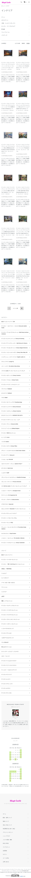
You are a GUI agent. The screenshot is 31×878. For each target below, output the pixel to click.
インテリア (3, 591)
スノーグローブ (4, 577)
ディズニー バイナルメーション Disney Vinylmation (13, 542)
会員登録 (5, 850)
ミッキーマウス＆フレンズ (7, 628)
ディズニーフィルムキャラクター (9, 660)
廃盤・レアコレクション (6, 600)
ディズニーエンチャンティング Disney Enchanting (12, 338)
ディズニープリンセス (6, 633)
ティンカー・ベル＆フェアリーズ (9, 669)
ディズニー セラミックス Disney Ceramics (11, 375)
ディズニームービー (5, 679)
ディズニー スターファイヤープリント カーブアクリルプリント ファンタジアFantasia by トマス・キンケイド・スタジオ (23, 148)
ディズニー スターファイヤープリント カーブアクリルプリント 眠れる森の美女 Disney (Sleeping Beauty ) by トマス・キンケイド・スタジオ (23, 191)
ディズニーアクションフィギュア (9, 513)
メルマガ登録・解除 (7, 839)
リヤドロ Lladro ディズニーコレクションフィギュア (13, 370)
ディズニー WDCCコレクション (8, 433)
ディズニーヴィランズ (6, 674)
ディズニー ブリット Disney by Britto (9, 424)
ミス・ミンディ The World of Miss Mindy (10, 366)
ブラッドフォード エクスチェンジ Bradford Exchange (13, 477)
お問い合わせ (6, 861)
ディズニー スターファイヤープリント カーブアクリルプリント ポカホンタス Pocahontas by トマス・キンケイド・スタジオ (23, 66)
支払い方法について (7, 825)
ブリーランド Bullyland (6, 388)
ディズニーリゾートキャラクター (9, 665)
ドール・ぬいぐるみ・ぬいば (7, 582)
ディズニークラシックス (6, 683)
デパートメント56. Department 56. (9, 495)
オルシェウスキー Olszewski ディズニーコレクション (13, 508)
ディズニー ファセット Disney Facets (9, 380)
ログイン (5, 854)
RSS (4, 843)
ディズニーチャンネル (6, 692)
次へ (22, 308)
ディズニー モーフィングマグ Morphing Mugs (11, 402)
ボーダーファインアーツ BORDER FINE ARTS (12, 415)
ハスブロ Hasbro (5, 441)
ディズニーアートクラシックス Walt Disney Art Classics (14, 343)
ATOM (7, 843)
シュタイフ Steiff (5, 472)
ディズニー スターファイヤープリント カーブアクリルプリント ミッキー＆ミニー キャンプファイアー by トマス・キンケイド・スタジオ (8, 66)
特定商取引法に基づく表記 (9, 828)
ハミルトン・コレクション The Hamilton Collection (12, 538)
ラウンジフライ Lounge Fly (7, 361)
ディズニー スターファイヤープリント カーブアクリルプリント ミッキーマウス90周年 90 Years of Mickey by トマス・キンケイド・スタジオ (8, 107)
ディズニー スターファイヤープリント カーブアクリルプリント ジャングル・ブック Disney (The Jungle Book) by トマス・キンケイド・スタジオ (23, 232)
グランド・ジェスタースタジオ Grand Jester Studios (13, 450)
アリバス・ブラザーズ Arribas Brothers (10, 499)
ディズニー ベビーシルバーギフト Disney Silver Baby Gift (14, 352)
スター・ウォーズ (5, 656)
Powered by (15, 875)
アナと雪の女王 (4, 642)
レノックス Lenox (5, 437)
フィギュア (3, 573)
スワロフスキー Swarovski (7, 504)
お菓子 (2, 596)
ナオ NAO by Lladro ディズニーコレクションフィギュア (14, 486)
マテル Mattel (4, 397)
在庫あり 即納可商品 (6, 568)
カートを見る (6, 858)
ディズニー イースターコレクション (9, 559)
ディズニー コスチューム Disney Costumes (11, 411)
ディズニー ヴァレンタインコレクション (10, 619)
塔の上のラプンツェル (6, 646)
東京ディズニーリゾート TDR (8, 321)
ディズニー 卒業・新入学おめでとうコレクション (13, 564)
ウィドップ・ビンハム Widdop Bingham (10, 428)
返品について (6, 821)
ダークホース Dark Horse (7, 468)
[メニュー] (29, 2)
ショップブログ (6, 836)
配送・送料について (7, 817)
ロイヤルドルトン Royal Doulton (8, 533)
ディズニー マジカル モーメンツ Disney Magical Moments (14, 347)
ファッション (4, 587)
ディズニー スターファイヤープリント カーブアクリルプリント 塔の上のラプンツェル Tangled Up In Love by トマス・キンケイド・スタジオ (23, 107)
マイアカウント (6, 847)
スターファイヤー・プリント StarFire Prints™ (11, 463)
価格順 (23, 43)
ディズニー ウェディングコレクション (10, 605)
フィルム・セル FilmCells (7, 459)
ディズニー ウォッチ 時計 (7, 522)
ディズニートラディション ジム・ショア (10, 419)
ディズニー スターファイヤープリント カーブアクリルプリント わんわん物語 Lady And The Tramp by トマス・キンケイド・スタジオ (8, 191)
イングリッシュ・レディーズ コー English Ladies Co (13, 357)
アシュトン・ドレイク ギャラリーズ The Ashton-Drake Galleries (13, 528)
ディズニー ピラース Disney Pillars (9, 446)
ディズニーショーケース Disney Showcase (11, 406)
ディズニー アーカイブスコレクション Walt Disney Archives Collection (14, 333)
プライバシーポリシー (8, 832)
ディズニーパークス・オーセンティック (10, 384)
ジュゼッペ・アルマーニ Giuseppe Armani (10, 490)
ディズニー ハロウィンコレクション (9, 623)
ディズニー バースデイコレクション (9, 610)
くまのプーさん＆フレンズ (7, 637)
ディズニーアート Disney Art (7, 455)
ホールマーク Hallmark (6, 393)
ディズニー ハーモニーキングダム (9, 518)
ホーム (4, 813)
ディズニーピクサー (5, 688)
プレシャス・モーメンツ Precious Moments (11, 481)
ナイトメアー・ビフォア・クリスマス (10, 651)
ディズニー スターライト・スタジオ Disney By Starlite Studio (14, 326)
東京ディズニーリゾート (6, 554)
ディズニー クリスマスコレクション (9, 614)
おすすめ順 (17, 43)
